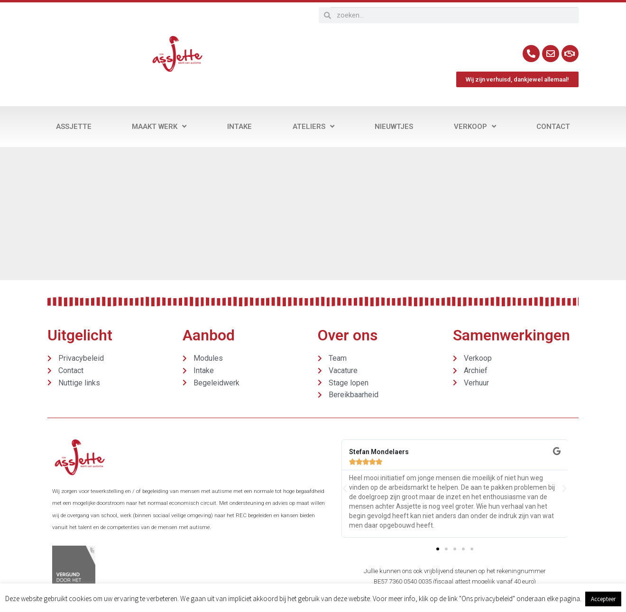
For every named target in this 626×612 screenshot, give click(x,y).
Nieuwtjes (394, 126)
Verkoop (475, 126)
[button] (345, 488)
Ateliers (313, 126)
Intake (239, 126)
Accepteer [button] (603, 599)
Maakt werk (159, 126)
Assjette (74, 126)
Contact (553, 126)
